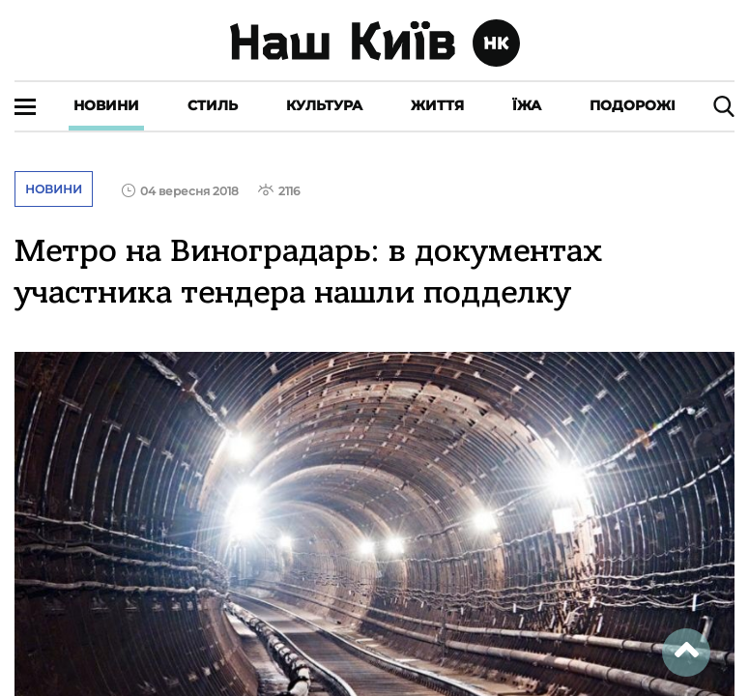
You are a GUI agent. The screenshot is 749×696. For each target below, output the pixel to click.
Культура (324, 105)
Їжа (526, 105)
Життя (437, 105)
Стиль (212, 105)
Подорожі (633, 105)
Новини (106, 105)
